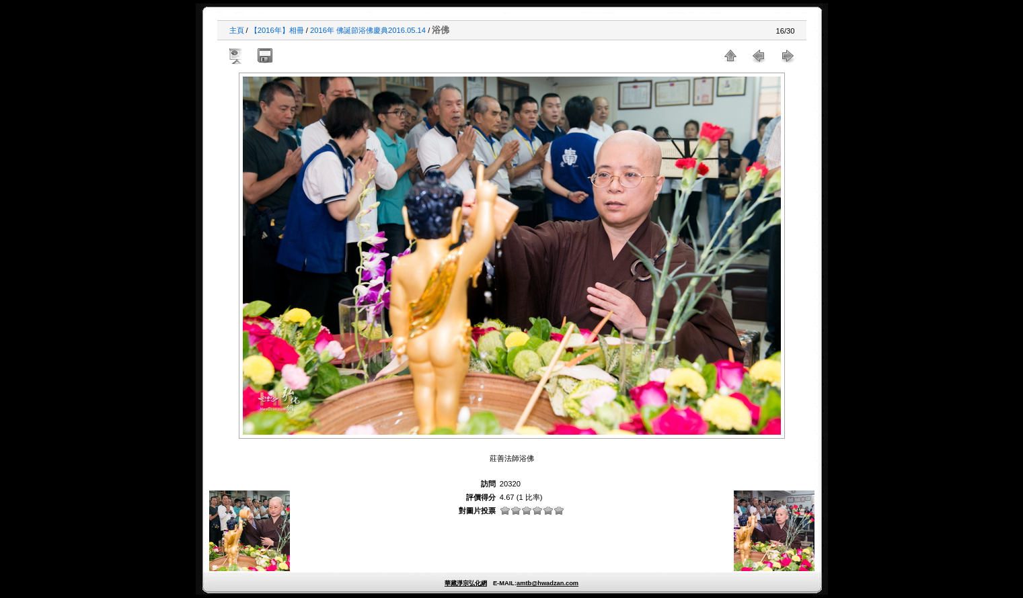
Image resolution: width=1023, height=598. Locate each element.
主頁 (236, 30)
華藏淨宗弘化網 (466, 583)
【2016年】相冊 (277, 30)
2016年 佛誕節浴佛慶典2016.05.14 (368, 30)
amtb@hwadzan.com (547, 583)
